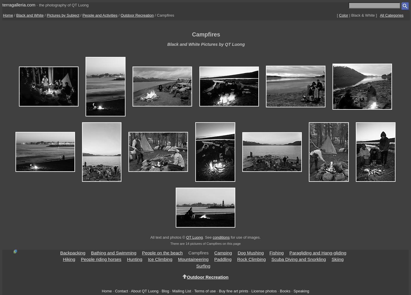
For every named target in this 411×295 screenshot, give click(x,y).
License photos (264, 291)
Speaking (301, 291)
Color (343, 15)
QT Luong (194, 237)
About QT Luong (144, 291)
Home (8, 15)
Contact (121, 291)
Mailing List (181, 291)
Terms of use (205, 291)
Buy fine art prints (233, 291)
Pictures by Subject (63, 15)
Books (285, 291)
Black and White (30, 15)
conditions (221, 237)
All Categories (391, 15)
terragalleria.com (18, 4)
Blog (165, 291)
